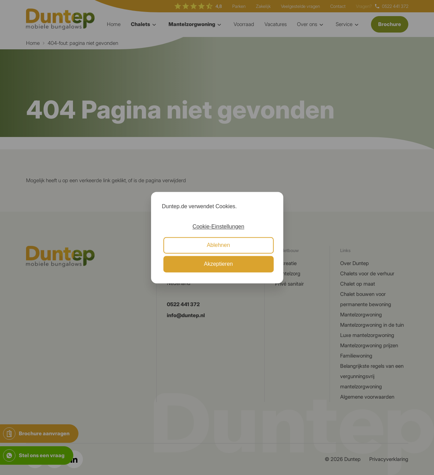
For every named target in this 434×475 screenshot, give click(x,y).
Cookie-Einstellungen (218, 226)
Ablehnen (218, 245)
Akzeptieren (218, 264)
